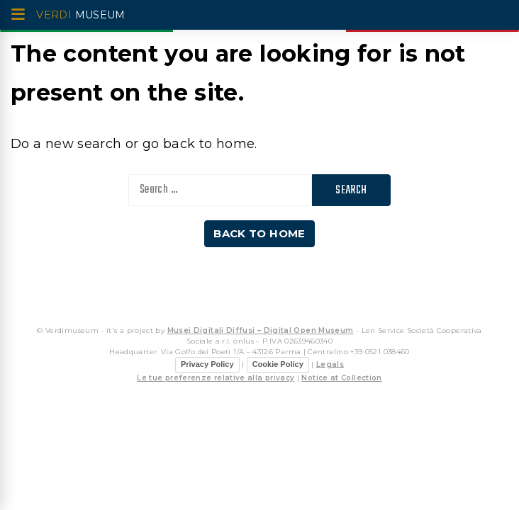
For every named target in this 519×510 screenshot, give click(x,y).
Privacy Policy (207, 364)
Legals (330, 363)
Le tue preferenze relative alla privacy (215, 377)
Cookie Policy (277, 364)
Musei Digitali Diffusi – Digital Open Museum (260, 330)
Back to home (259, 233)
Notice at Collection (341, 377)
